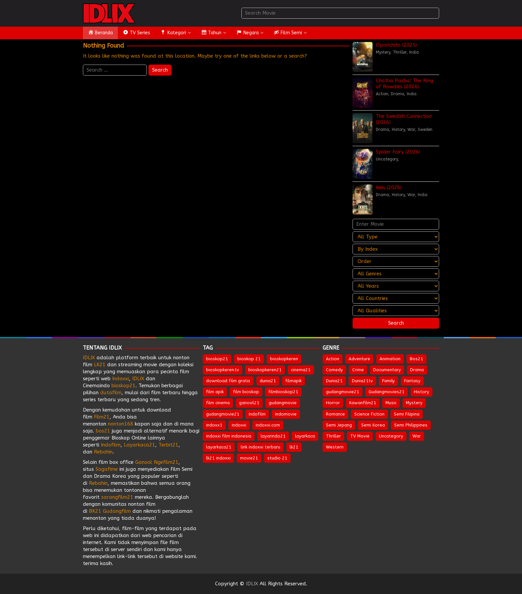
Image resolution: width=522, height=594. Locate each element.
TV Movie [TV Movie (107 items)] (360, 436)
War (411, 129)
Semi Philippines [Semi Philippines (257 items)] (410, 425)
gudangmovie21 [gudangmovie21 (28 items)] (342, 391)
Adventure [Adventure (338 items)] (359, 358)
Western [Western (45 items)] (335, 447)
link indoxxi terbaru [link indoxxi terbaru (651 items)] (260, 447)
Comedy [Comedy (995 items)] (334, 369)
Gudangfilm (117, 511)
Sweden (425, 129)
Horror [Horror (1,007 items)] (333, 402)
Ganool (143, 462)
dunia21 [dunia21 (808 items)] (268, 380)
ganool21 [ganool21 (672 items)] (249, 402)
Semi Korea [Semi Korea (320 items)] (373, 425)
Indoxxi (120, 379)
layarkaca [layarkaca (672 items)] (305, 436)
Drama (397, 94)
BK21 (95, 511)
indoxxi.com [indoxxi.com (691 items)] (268, 425)
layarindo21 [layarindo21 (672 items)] (273, 436)
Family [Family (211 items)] (388, 380)
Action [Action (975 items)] (332, 358)
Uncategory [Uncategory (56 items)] (391, 436)
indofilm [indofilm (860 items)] (257, 414)
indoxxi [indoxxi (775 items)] (239, 425)
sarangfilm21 (118, 497)
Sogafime (107, 469)
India (414, 52)
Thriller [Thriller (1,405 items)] (333, 436)
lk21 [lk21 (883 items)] (294, 447)
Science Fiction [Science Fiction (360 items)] (369, 414)
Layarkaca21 (139, 445)
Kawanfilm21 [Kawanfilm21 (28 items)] (362, 402)
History (398, 129)
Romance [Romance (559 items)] (335, 414)
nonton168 (120, 424)
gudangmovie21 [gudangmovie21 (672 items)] (222, 414)
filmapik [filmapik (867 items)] (293, 380)
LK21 (100, 365)
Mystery (383, 52)
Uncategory (387, 159)
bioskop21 (123, 386)
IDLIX (89, 358)
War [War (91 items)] (416, 436)
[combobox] (340, 13)
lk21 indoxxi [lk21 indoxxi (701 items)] (218, 457)
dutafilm (111, 393)
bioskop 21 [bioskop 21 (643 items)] (249, 358)
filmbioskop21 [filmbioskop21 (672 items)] (283, 391)
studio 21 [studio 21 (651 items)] (277, 457)
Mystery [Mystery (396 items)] (414, 402)
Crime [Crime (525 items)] (358, 369)
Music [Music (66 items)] (391, 402)
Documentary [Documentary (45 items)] (387, 369)
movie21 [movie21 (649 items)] (249, 457)
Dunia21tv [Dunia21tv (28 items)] (362, 380)
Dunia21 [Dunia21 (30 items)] (334, 380)
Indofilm (111, 445)
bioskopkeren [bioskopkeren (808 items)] (284, 358)
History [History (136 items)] (421, 391)
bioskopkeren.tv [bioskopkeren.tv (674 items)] (222, 369)
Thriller (399, 52)
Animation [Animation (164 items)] (390, 358)
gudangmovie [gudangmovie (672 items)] (283, 402)
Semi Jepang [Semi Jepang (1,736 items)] (339, 425)
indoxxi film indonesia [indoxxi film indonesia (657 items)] (228, 436)
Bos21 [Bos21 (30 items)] (416, 358)
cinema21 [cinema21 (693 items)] (301, 369)
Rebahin (103, 452)
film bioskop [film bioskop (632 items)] (246, 391)
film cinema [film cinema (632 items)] (218, 402)
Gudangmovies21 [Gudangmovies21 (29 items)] (386, 391)
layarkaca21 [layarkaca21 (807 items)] (218, 447)
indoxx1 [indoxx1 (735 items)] (214, 425)
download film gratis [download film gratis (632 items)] (228, 380)
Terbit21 (168, 445)
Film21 (102, 417)
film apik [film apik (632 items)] (215, 391)
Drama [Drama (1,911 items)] (417, 369)
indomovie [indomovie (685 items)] (286, 414)
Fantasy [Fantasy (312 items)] (412, 380)
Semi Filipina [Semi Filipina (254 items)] (406, 414)
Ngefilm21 (166, 462)
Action (382, 94)
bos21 (103, 431)
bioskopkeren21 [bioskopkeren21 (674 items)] (265, 369)
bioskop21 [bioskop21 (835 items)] (217, 358)
